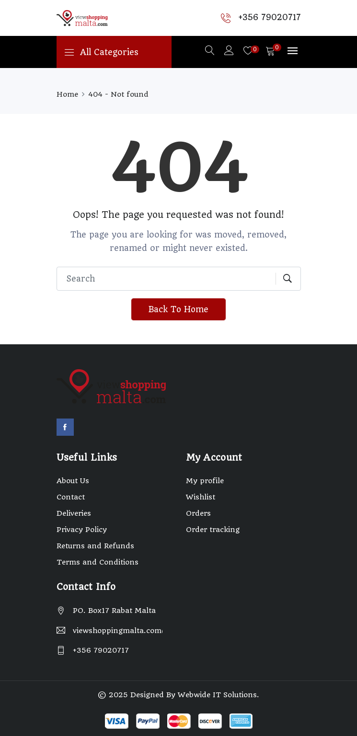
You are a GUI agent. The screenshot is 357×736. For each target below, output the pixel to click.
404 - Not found (118, 94)
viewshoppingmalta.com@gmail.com (117, 630)
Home (67, 94)
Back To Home (178, 309)
